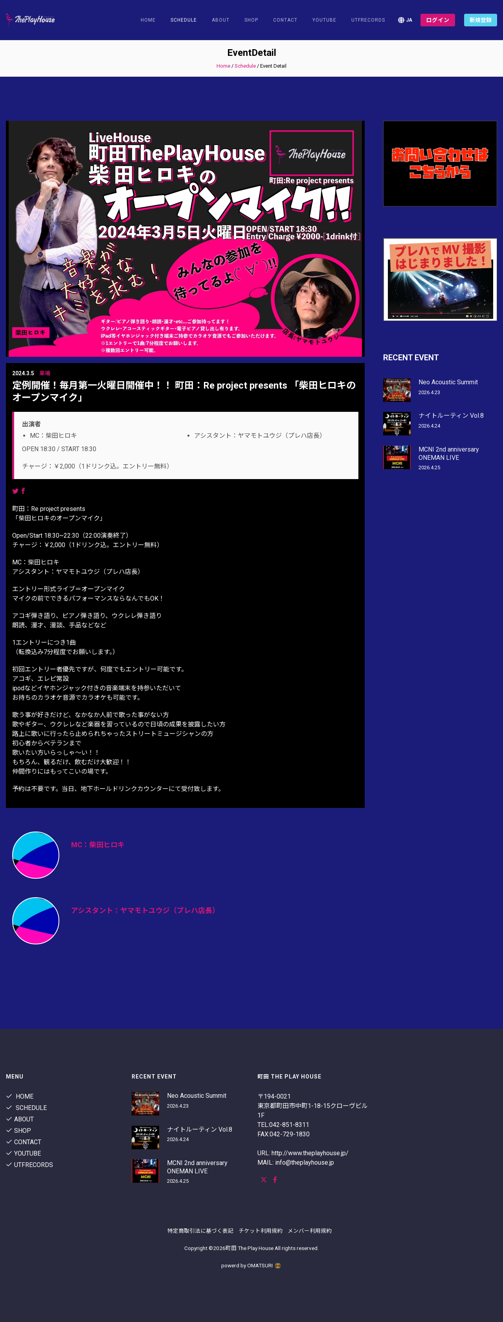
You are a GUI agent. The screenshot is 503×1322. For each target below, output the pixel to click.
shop (251, 20)
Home (148, 20)
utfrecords (368, 20)
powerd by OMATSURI (251, 1265)
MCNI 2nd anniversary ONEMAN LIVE (449, 453)
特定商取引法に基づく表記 (200, 1231)
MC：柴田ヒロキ (98, 845)
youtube (324, 20)
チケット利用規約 (261, 1231)
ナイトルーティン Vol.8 (451, 415)
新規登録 (481, 20)
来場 (44, 373)
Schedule (245, 66)
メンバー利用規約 (310, 1231)
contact (285, 20)
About (220, 20)
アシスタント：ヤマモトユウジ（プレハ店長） (145, 910)
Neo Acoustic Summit (448, 382)
